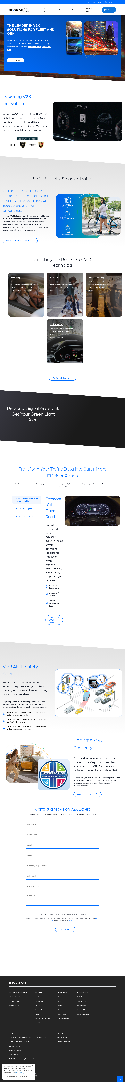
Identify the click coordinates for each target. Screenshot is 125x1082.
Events (60, 1005)
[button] (18, 1076)
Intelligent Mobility (15, 997)
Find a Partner (81, 1001)
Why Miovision (46, 10)
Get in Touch (39, 1001)
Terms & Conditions (15, 1050)
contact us (71, 920)
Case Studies (62, 1014)
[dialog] (18, 1072)
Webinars (61, 1010)
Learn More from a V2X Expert (20, 240)
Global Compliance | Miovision (19, 1041)
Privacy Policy (13, 1054)
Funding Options (63, 1018)
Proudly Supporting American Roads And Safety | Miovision (29, 1037)
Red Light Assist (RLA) (24, 517)
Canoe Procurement (83, 1014)
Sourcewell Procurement (85, 1010)
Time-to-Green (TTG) (24, 509)
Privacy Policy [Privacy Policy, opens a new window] (19, 1073)
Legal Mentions (62, 1037)
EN (120, 1079)
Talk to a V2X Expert (62, 378)
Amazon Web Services (42, 1018)
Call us (111, 2)
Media (37, 1014)
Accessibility (39, 1010)
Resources (75, 10)
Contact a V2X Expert (54, 620)
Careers (37, 1005)
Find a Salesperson (83, 997)
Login (100, 2)
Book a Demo (106, 10)
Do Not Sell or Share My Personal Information (24, 1059)
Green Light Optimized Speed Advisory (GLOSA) (26, 499)
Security (37, 1022)
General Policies (14, 1046)
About (37, 997)
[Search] (88, 2)
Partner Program (82, 1005)
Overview (61, 997)
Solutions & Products (26, 10)
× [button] (32, 1066)
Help (93, 2)
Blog (59, 1001)
